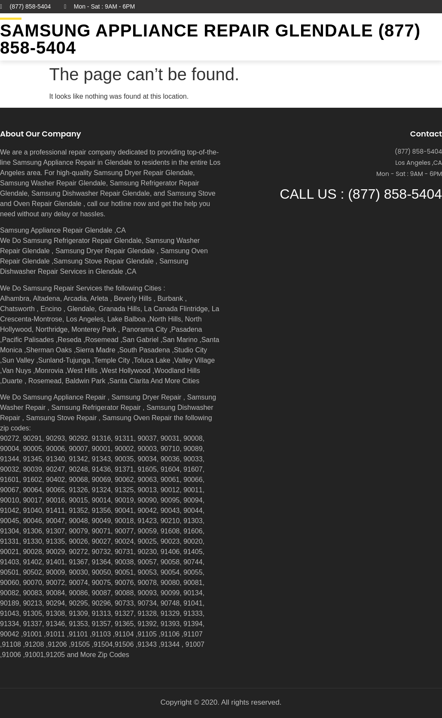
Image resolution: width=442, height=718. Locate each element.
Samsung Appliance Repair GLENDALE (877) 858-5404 (210, 39)
